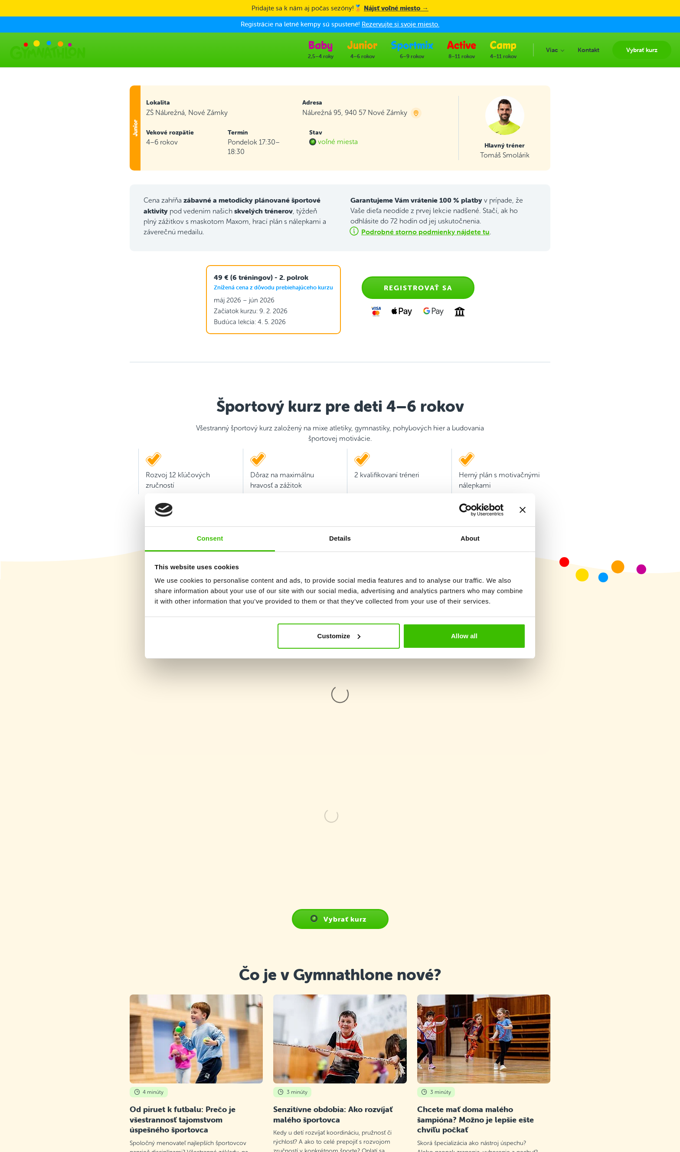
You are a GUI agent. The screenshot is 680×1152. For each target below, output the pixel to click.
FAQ (221, 1029)
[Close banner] (523, 510)
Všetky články (340, 900)
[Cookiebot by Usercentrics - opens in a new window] (465, 509)
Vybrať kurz (231, 1007)
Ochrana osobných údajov (251, 1071)
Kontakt (226, 1018)
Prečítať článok (150, 870)
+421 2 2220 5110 (79, 1033)
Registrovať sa (418, 287)
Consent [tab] (210, 538)
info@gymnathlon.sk (82, 1061)
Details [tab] (340, 538)
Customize (339, 636)
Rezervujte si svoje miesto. (400, 24)
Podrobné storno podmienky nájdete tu (425, 231)
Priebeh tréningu (238, 1040)
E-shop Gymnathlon (243, 1082)
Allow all (464, 636)
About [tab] (470, 538)
